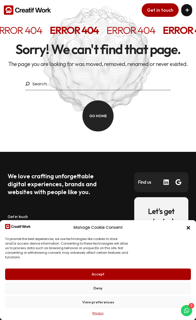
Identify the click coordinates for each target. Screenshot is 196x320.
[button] (188, 227)
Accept (98, 274)
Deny (98, 288)
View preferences (98, 302)
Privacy (98, 313)
